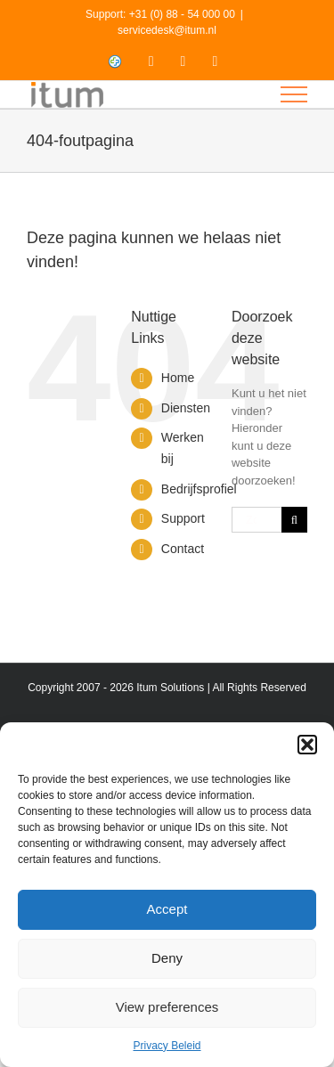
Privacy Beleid (166, 1045)
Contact (182, 549)
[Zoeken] (294, 520)
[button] (307, 744)
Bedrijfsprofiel (199, 489)
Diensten (185, 408)
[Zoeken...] (256, 520)
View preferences (167, 1006)
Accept (167, 908)
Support (183, 518)
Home (177, 378)
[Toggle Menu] (294, 94)
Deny (167, 957)
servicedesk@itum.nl (167, 30)
